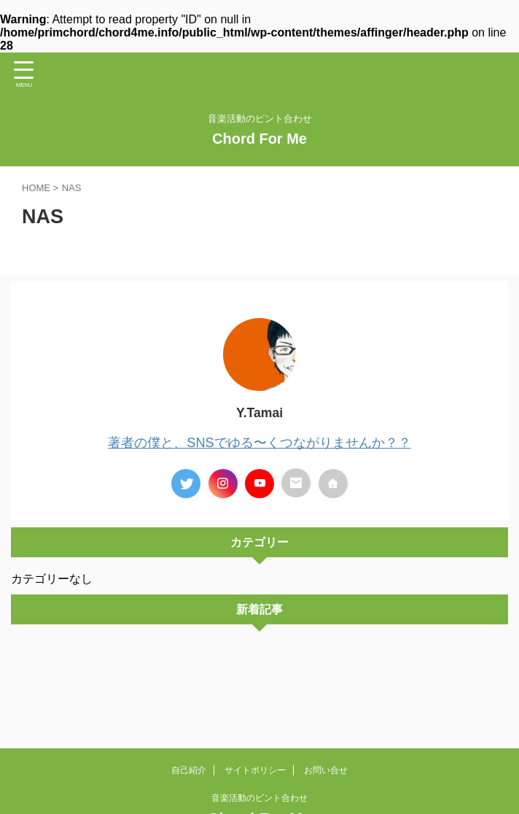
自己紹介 (188, 770)
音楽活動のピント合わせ (259, 798)
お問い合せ (326, 770)
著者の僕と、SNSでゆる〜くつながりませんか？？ (259, 442)
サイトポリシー (255, 770)
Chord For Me (259, 139)
